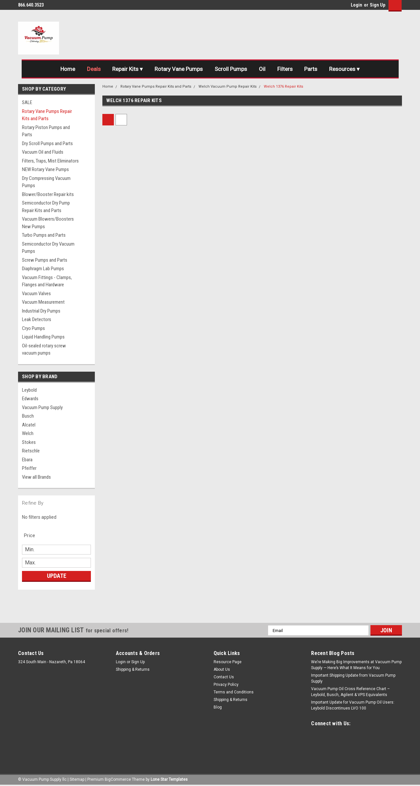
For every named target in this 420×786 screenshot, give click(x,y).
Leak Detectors (36, 319)
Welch (27, 433)
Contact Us (224, 677)
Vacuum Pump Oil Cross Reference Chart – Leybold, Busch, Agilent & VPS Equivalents (350, 692)
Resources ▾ (344, 69)
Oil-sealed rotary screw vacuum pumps (44, 349)
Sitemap (77, 779)
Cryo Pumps (33, 328)
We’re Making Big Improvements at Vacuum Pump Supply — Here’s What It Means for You (356, 665)
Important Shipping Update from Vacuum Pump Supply (353, 678)
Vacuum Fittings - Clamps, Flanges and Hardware (47, 281)
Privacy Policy (226, 684)
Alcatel (28, 425)
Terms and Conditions (234, 692)
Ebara (27, 460)
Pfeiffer (29, 468)
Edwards (30, 399)
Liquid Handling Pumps (43, 337)
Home (67, 69)
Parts (311, 69)
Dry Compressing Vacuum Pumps (46, 182)
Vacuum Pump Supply (42, 407)
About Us (222, 669)
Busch (28, 416)
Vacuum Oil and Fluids (42, 152)
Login (356, 5)
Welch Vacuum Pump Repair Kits (228, 86)
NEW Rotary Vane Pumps (45, 169)
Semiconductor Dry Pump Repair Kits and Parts (46, 206)
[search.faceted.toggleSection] (33, 535)
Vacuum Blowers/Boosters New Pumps (48, 222)
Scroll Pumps (231, 69)
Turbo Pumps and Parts (44, 235)
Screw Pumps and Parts (44, 260)
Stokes (29, 442)
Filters (285, 69)
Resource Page (228, 662)
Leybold (29, 390)
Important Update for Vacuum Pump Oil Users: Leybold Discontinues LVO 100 (352, 705)
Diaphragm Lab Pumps (43, 269)
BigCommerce (118, 779)
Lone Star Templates (169, 779)
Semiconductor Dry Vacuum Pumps (48, 247)
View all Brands (36, 477)
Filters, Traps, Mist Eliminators (50, 161)
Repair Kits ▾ (127, 69)
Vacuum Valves (36, 293)
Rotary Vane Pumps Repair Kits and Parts (47, 115)
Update (56, 575)
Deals (93, 69)
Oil (262, 69)
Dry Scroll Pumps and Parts (47, 143)
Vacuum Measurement (43, 302)
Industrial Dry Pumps (41, 311)
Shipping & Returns (133, 669)
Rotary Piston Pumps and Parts (46, 131)
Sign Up (377, 5)
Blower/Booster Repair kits (48, 194)
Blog (218, 707)
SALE (27, 102)
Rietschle (31, 451)
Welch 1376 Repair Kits (283, 86)
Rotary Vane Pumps (179, 69)
